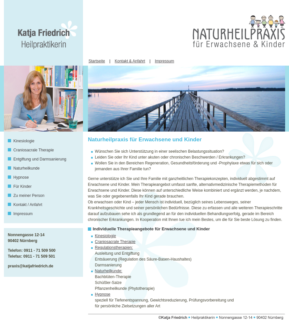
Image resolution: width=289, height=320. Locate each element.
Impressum (164, 61)
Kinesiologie (23, 141)
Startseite (97, 61)
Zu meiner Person (28, 195)
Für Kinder (22, 186)
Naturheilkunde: (108, 271)
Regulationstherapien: (114, 247)
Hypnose (21, 177)
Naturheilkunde (26, 168)
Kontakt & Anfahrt (130, 61)
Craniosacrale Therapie (33, 150)
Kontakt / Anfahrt (27, 204)
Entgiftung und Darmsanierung (39, 159)
